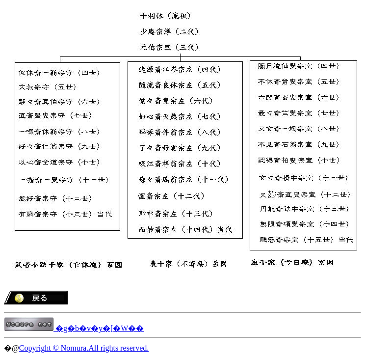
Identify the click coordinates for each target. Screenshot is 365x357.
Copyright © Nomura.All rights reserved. (84, 348)
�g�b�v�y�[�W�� (74, 328)
